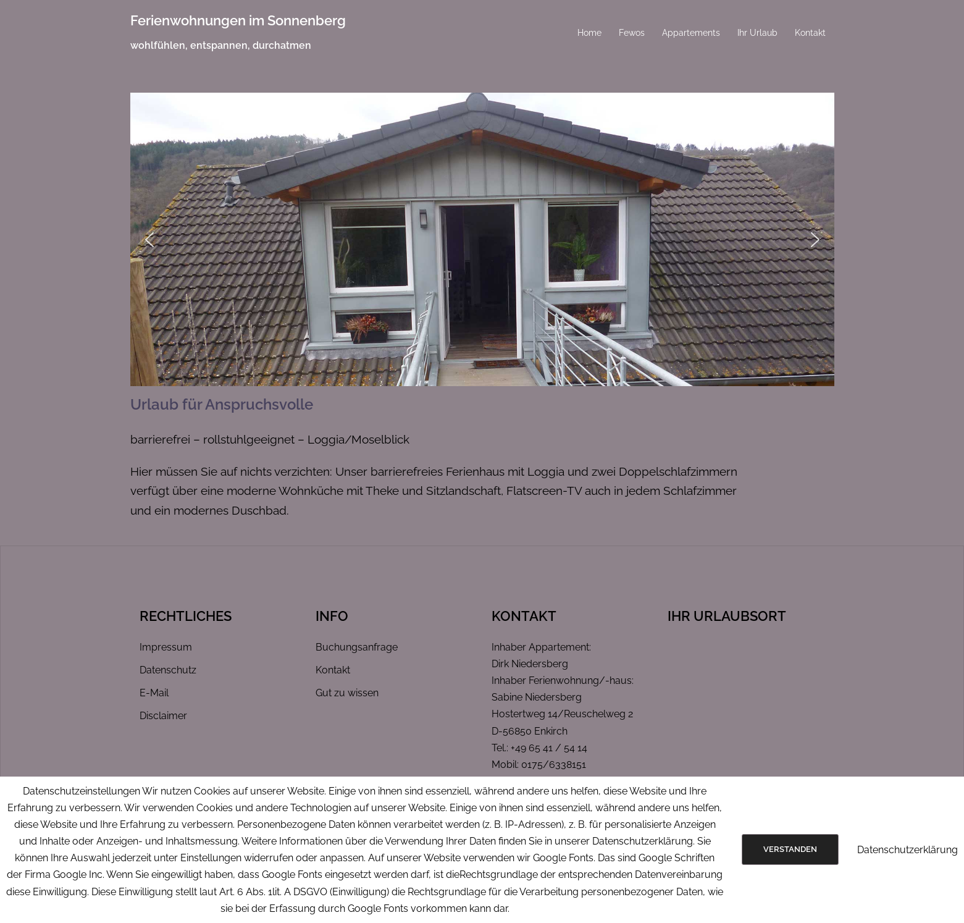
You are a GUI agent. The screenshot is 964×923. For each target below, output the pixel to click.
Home (589, 33)
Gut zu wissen (347, 693)
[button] (149, 240)
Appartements (691, 33)
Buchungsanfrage (357, 647)
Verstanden (790, 849)
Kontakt (810, 33)
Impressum (166, 647)
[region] (482, 239)
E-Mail (154, 693)
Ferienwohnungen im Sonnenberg (238, 20)
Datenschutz (168, 670)
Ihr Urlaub (757, 33)
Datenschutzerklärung (907, 850)
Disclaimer (163, 716)
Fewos (632, 33)
